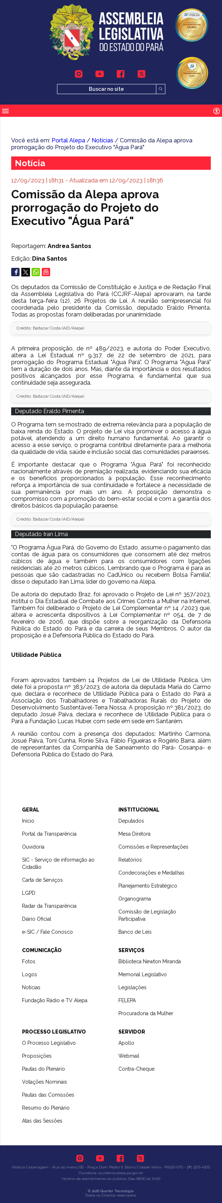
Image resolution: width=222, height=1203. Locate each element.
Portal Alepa (68, 140)
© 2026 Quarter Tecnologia (111, 1191)
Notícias (102, 140)
